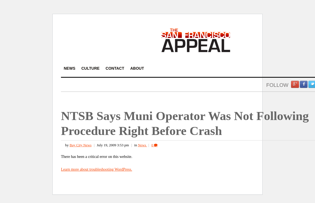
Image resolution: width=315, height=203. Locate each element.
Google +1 (295, 84)
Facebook (304, 84)
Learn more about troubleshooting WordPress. (96, 169)
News (142, 145)
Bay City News (80, 145)
